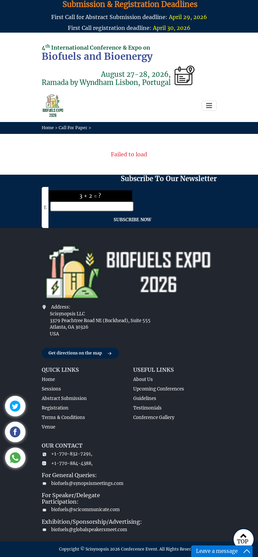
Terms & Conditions (63, 417)
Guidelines (144, 398)
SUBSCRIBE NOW (132, 220)
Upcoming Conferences (158, 389)
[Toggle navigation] (209, 106)
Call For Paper (73, 127)
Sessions (51, 389)
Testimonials (147, 408)
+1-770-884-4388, (67, 463)
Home (48, 127)
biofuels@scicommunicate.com (81, 509)
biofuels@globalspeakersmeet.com (83, 530)
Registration (55, 408)
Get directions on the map (80, 353)
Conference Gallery (153, 417)
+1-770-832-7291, (67, 454)
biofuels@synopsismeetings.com (82, 483)
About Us (143, 379)
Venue (48, 427)
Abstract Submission (64, 398)
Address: (60, 307)
